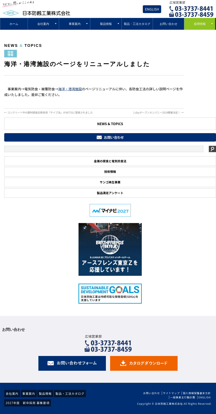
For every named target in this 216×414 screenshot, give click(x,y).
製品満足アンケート (110, 193)
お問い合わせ (151, 393)
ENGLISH (152, 9)
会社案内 (12, 393)
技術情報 (110, 171)
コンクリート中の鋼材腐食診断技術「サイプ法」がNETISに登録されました (48, 112)
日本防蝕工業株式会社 (169, 403)
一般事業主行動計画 (182, 397)
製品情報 (45, 393)
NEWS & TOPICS (110, 123)
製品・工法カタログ (69, 393)
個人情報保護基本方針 (197, 393)
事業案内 (28, 393)
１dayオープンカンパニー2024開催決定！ (158, 112)
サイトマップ (171, 393)
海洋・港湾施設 (70, 88)
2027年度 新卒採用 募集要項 (27, 403)
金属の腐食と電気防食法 (110, 161)
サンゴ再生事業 (110, 182)
